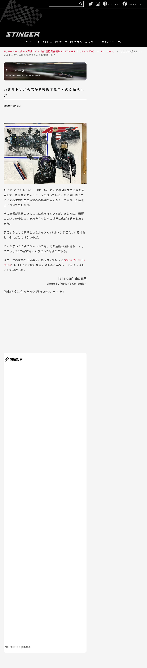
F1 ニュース (33, 42)
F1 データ (61, 42)
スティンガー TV (112, 42)
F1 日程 (47, 42)
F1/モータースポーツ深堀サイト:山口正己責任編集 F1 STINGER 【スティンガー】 (49, 51)
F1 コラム (76, 42)
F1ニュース (107, 51)
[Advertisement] (71, 20)
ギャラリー (92, 42)
